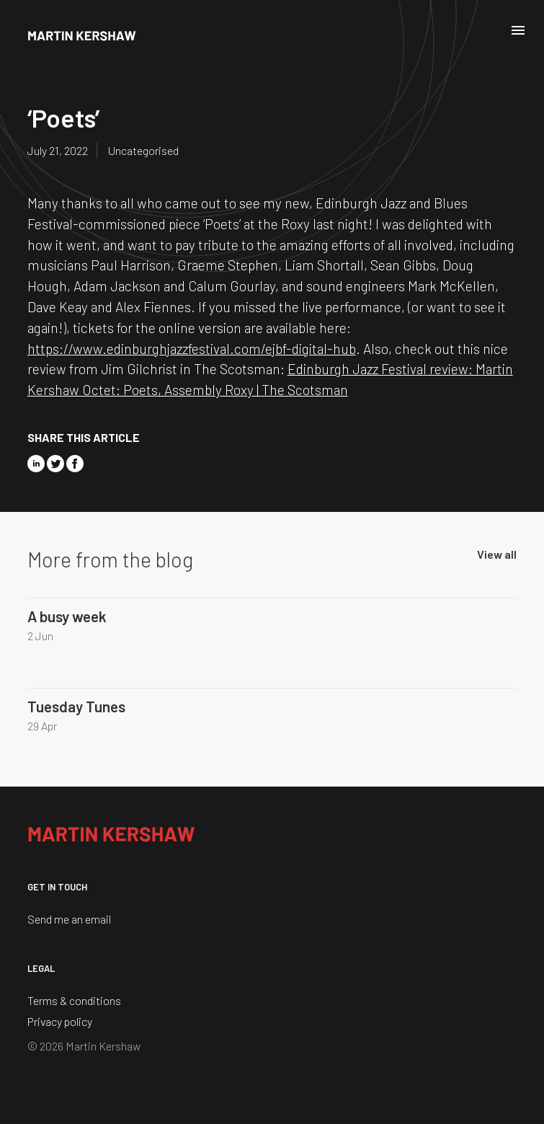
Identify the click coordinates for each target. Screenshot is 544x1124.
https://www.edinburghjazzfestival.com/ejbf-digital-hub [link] (191, 348)
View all (497, 554)
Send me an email (69, 919)
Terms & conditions (74, 1000)
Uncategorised (143, 150)
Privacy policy (59, 1021)
